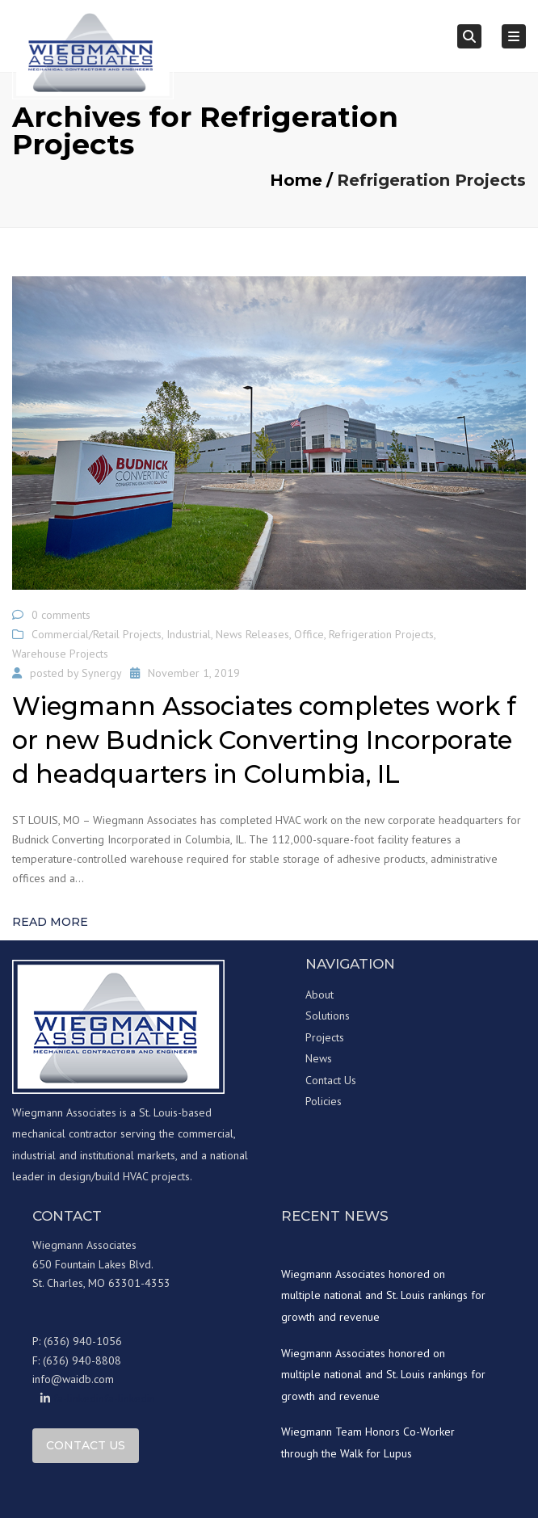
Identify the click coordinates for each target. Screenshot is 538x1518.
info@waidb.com (73, 1379)
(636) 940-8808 (82, 1360)
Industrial (188, 634)
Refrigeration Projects (381, 634)
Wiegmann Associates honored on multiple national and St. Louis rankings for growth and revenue (383, 1295)
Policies (323, 1101)
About (319, 994)
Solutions (327, 1015)
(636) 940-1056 (83, 1341)
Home (296, 180)
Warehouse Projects (60, 653)
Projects (324, 1037)
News (318, 1058)
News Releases (252, 634)
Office (309, 634)
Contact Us (330, 1080)
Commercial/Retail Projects (97, 634)
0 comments (61, 615)
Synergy (102, 673)
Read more (50, 922)
